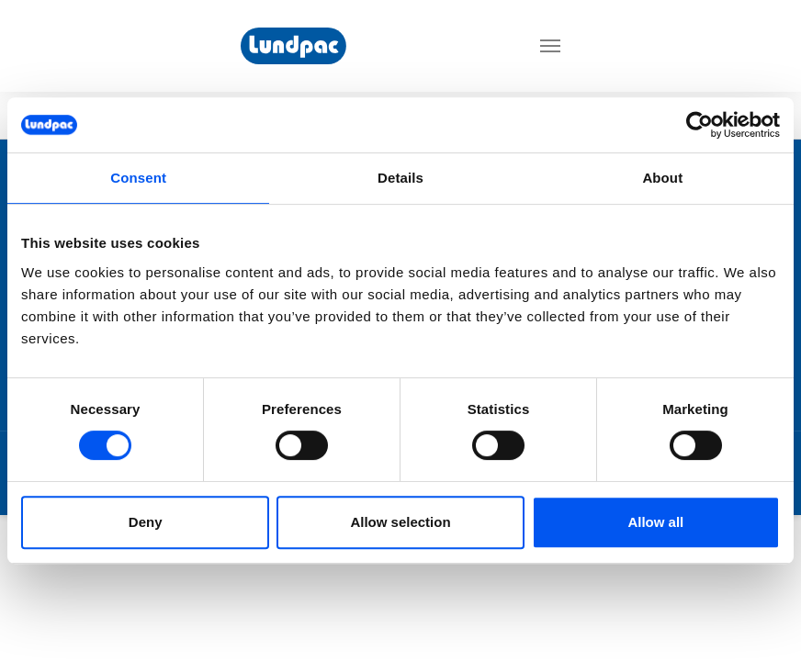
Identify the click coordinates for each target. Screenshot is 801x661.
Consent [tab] (138, 177)
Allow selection (400, 522)
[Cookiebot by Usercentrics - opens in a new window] (699, 125)
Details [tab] (400, 177)
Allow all (655, 522)
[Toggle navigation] (550, 46)
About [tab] (662, 177)
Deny (146, 522)
